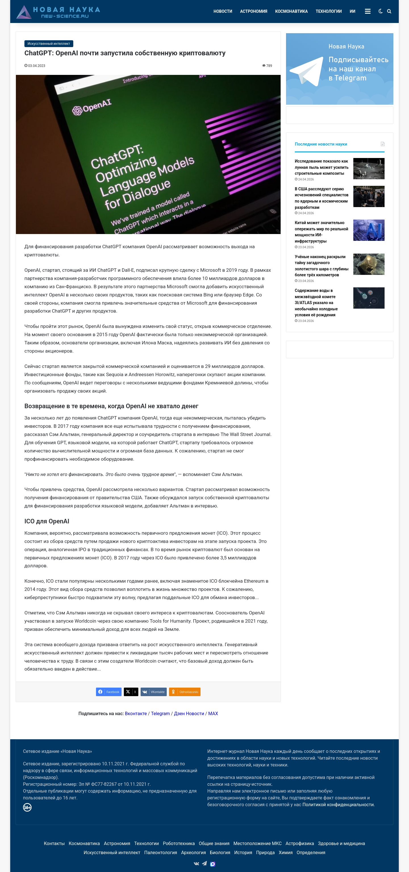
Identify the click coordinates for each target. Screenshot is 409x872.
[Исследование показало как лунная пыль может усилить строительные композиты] (369, 168)
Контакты (54, 843)
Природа (265, 852)
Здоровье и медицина (341, 843)
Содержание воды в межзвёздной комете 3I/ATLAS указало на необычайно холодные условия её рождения (316, 302)
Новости (223, 11)
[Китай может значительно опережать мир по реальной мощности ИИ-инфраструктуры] (369, 230)
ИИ (352, 11)
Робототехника (179, 843)
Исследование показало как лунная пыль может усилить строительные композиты (322, 167)
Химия (286, 852)
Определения (311, 852)
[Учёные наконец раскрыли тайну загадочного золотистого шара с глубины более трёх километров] (369, 264)
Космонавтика (291, 11)
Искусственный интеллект (49, 44)
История (243, 852)
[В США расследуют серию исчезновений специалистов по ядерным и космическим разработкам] (369, 196)
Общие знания (214, 843)
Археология (193, 852)
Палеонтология (160, 852)
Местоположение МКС (257, 843)
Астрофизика (300, 843)
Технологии (329, 11)
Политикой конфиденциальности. (338, 804)
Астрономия (254, 11)
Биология (220, 852)
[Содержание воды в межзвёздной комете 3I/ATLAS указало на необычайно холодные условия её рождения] (369, 298)
